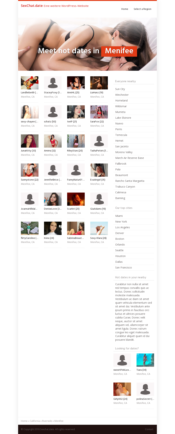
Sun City (120, 89)
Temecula (121, 135)
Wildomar (121, 106)
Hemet (119, 140)
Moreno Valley (123, 152)
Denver (119, 233)
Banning (120, 198)
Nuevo (119, 123)
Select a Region (142, 9)
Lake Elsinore (123, 117)
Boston (119, 239)
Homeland (121, 100)
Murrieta (120, 112)
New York (121, 221)
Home (124, 9)
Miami (119, 216)
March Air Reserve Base (129, 158)
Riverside (47, 421)
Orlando (120, 244)
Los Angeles (122, 227)
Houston (120, 256)
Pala (117, 169)
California (35, 421)
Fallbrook (120, 163)
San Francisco (123, 267)
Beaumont (121, 175)
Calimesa (120, 192)
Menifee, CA (28, 97)
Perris (118, 129)
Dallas (119, 261)
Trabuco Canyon (125, 186)
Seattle (119, 250)
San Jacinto (122, 146)
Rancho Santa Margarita (129, 181)
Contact (149, 429)
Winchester (122, 94)
